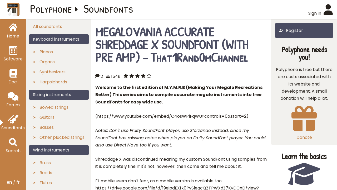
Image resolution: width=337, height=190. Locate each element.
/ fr (13, 182)
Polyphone (51, 8)
